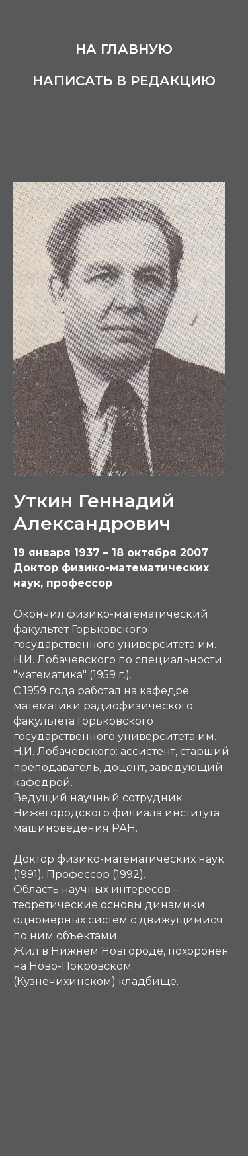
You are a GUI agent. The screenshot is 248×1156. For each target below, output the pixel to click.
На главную (124, 49)
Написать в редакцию (124, 81)
